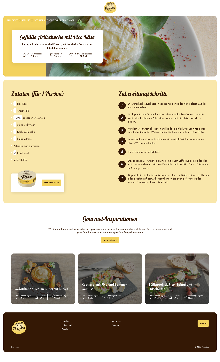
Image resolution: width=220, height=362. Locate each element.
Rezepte (76, 7)
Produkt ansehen (51, 182)
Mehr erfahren (110, 240)
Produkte (92, 7)
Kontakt (147, 7)
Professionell (130, 7)
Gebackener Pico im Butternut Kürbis (41, 289)
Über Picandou (56, 7)
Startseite (12, 20)
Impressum (116, 321)
